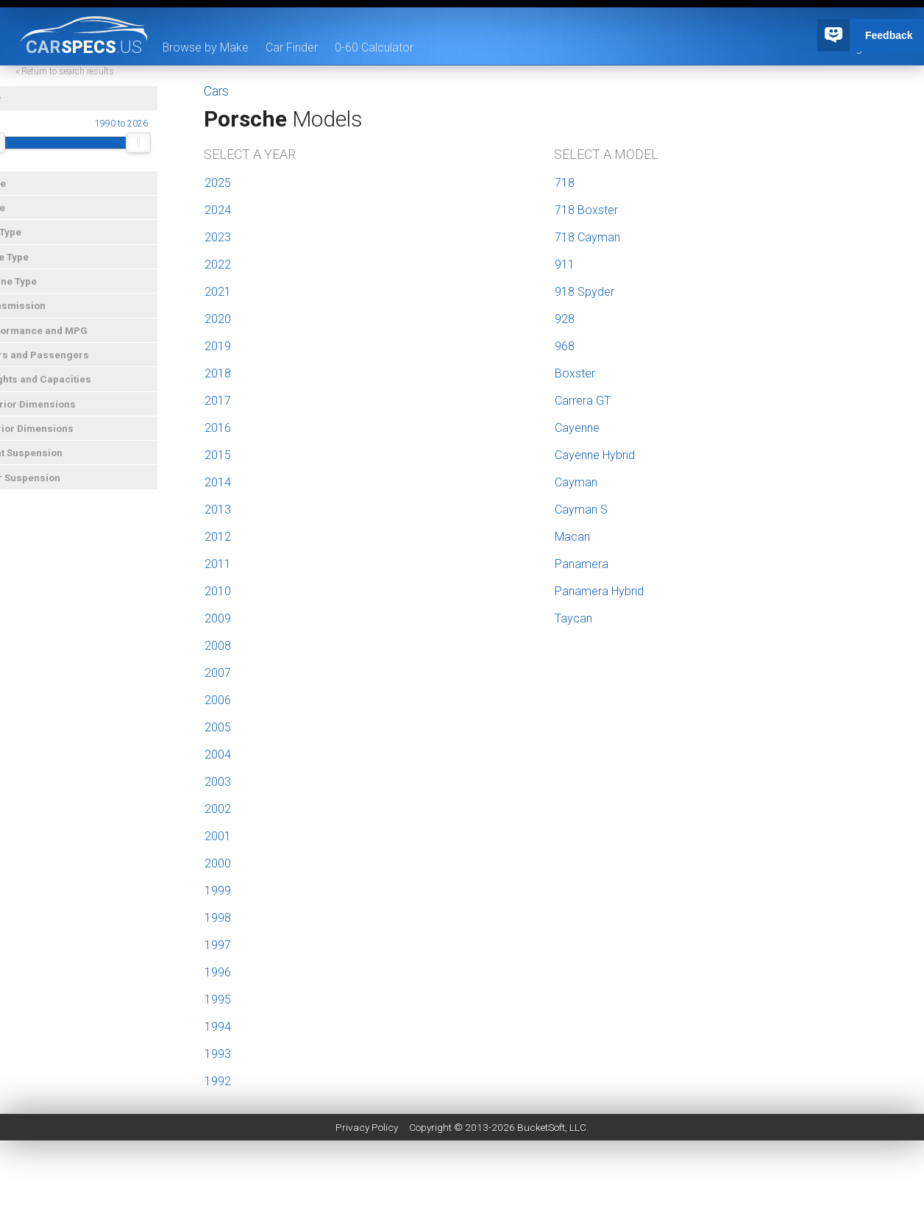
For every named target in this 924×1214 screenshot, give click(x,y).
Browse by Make (206, 47)
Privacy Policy (366, 1127)
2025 (218, 183)
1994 (218, 1027)
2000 (218, 863)
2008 (218, 646)
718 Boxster (586, 210)
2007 (218, 673)
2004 (218, 755)
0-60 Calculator (374, 47)
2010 (218, 591)
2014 (218, 482)
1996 (218, 972)
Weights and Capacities (62, 388)
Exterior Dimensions (54, 413)
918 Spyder (584, 292)
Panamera (581, 564)
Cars (216, 91)
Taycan (573, 618)
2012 (218, 537)
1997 (218, 945)
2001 (218, 836)
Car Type (27, 241)
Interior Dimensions (53, 438)
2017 (218, 401)
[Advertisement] (462, 1181)
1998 (218, 918)
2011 (218, 564)
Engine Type (34, 291)
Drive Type (30, 266)
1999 (218, 891)
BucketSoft (541, 1127)
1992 (218, 1081)
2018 (218, 373)
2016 (218, 428)
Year (17, 108)
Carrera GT (583, 401)
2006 (218, 700)
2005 (218, 727)
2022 (218, 264)
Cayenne (577, 428)
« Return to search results (91, 81)
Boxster (575, 373)
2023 (218, 237)
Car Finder (292, 47)
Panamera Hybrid (599, 591)
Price (19, 217)
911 (565, 264)
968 (565, 346)
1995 (218, 1000)
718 (565, 183)
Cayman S (581, 510)
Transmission (39, 315)
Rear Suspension (46, 487)
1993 (218, 1054)
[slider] (19, 152)
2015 (218, 455)
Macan (572, 537)
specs (84, 46)
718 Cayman (587, 237)
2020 (218, 319)
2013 (218, 510)
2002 (218, 809)
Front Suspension (47, 462)
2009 (218, 618)
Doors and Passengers (60, 364)
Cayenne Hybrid (595, 455)
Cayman (576, 482)
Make (19, 193)
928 (565, 319)
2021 (218, 292)
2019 (218, 346)
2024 (218, 210)
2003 (218, 782)
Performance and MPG (60, 340)
